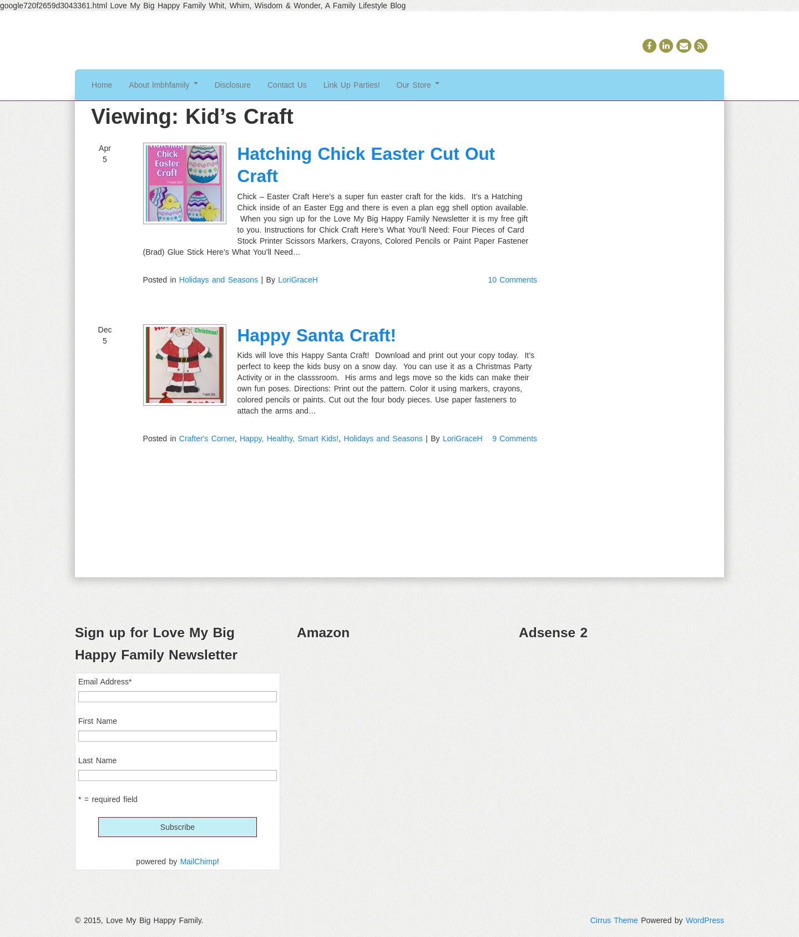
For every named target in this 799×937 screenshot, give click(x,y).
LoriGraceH (298, 279)
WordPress (705, 920)
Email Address (105, 681)
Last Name (97, 760)
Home (102, 84)
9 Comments (514, 438)
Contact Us (287, 84)
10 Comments (512, 279)
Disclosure (233, 84)
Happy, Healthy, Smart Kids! (289, 438)
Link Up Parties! (351, 84)
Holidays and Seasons (218, 279)
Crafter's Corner (207, 438)
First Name (97, 721)
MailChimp (198, 861)
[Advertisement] (621, 728)
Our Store (418, 84)
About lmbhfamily (163, 84)
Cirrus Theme (614, 920)
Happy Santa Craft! (317, 335)
